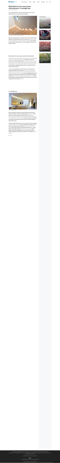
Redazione (27, 461)
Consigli (30, 1)
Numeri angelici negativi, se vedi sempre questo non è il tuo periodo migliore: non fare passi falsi (44, 48)
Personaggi (43, 1)
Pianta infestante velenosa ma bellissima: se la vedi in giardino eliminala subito (45, 60)
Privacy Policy (31, 461)
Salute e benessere (24, 1)
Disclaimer (35, 461)
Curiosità (38, 1)
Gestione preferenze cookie (57, 462)
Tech (46, 1)
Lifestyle (34, 1)
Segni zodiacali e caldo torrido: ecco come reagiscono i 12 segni (44, 37)
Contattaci (35, 455)
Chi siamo (24, 461)
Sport (50, 1)
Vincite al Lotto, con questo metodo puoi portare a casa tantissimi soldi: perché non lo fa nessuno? (44, 25)
